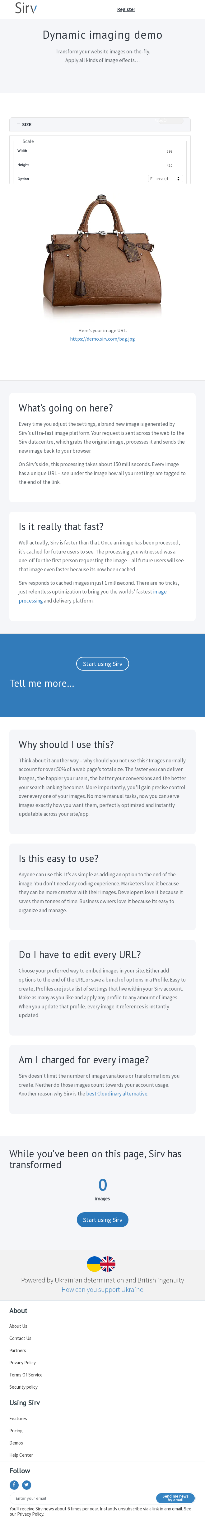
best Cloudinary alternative (116, 1093)
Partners (17, 1350)
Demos (16, 1443)
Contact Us (20, 1338)
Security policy (23, 1387)
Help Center (21, 1455)
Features (18, 1418)
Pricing (16, 1431)
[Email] (103, 1498)
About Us (18, 1326)
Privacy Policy (22, 1363)
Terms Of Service (26, 1375)
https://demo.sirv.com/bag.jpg (102, 339)
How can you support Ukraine (102, 1289)
